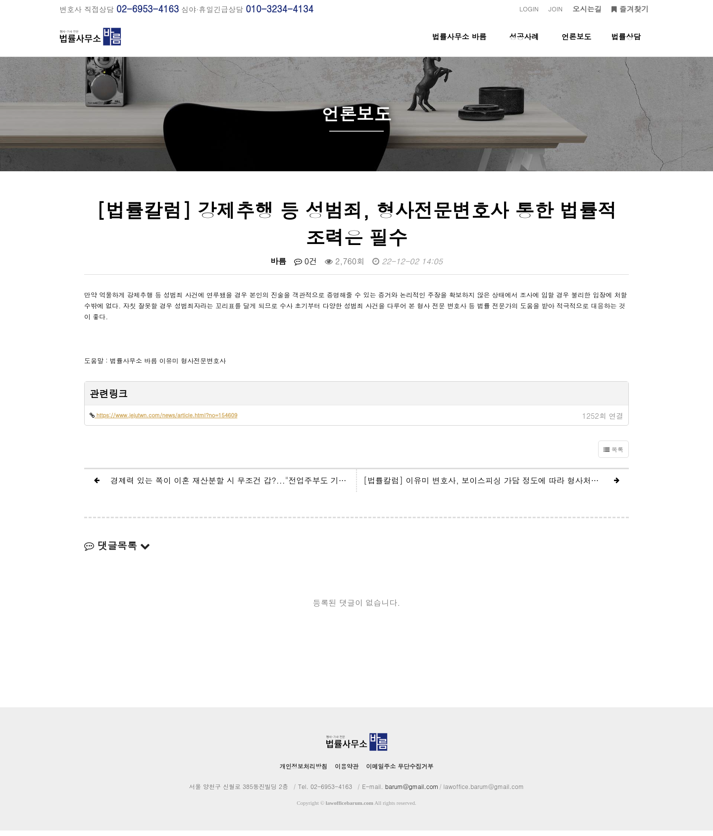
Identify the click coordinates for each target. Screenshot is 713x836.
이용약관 (346, 771)
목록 (613, 454)
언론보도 (576, 43)
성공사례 (524, 43)
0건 (305, 266)
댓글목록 (117, 550)
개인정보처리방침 (303, 771)
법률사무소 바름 (459, 43)
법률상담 (626, 43)
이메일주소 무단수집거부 (399, 771)
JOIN (555, 8)
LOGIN (529, 8)
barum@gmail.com (412, 791)
